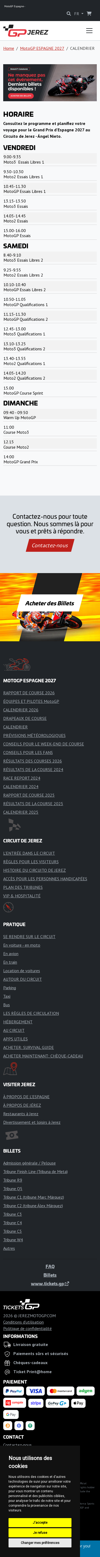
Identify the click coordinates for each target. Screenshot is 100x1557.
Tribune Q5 (12, 1188)
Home (8, 48)
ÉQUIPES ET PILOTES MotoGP (31, 701)
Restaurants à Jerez (20, 1113)
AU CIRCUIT (14, 1030)
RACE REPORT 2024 (21, 778)
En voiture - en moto (21, 945)
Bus (6, 1004)
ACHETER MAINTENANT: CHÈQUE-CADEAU (43, 1056)
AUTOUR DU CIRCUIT (22, 979)
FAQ (50, 1266)
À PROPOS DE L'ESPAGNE (26, 1096)
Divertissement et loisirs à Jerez (32, 1122)
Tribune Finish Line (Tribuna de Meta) (35, 1171)
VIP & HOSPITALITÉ (22, 895)
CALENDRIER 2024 (20, 786)
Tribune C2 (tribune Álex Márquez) (33, 1205)
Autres (9, 1248)
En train (10, 962)
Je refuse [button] (40, 1533)
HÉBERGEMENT (18, 1021)
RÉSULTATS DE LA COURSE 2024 (33, 769)
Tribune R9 (12, 1180)
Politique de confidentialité (27, 1328)
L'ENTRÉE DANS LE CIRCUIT (29, 853)
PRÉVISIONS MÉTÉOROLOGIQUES (34, 735)
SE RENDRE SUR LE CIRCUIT (29, 936)
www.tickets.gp (50, 1283)
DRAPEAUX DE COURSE (25, 718)
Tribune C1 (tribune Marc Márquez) (33, 1197)
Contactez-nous (50, 545)
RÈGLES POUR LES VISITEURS (31, 861)
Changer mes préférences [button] (40, 1543)
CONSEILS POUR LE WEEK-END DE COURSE (43, 744)
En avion (10, 953)
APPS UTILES (15, 1038)
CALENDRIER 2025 (20, 812)
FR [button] (77, 13)
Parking (9, 987)
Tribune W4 (13, 1239)
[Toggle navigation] (89, 30)
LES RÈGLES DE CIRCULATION (31, 1013)
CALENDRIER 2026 (20, 709)
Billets (50, 1275)
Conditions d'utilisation (23, 1322)
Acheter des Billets (50, 603)
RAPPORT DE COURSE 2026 (29, 692)
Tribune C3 (12, 1214)
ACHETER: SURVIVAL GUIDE (28, 1047)
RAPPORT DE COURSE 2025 (29, 795)
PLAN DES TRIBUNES (23, 887)
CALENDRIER (15, 726)
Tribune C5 (12, 1231)
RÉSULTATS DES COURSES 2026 (32, 761)
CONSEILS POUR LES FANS (28, 752)
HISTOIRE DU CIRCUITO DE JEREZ (34, 870)
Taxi (6, 996)
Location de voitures (21, 970)
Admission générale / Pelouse (29, 1163)
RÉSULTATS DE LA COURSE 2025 (33, 803)
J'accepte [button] (40, 1522)
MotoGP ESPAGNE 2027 (42, 48)
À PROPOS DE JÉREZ (22, 1105)
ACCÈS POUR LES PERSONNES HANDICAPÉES (45, 878)
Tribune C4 (12, 1222)
